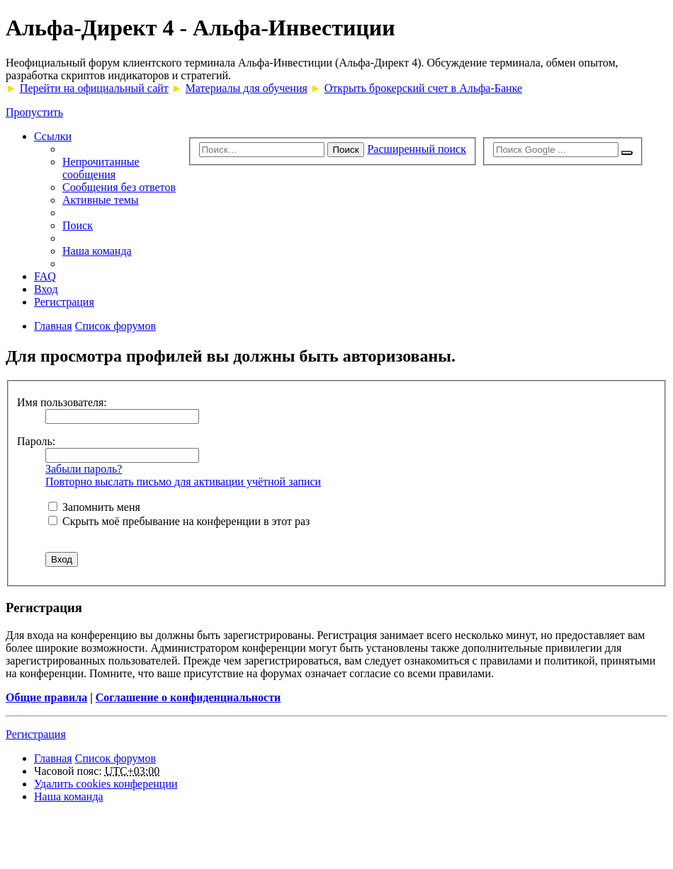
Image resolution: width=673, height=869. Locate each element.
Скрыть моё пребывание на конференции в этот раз (179, 521)
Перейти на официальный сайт (94, 88)
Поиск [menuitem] (77, 225)
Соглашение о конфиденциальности (188, 697)
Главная (53, 758)
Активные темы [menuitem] (100, 200)
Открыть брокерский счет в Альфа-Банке (423, 88)
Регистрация (36, 734)
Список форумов (115, 758)
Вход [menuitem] (46, 289)
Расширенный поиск (416, 149)
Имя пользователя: (62, 402)
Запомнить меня (94, 507)
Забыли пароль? (83, 469)
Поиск (346, 149)
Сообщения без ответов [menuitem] (119, 187)
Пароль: (36, 441)
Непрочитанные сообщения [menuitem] (101, 168)
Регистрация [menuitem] (64, 302)
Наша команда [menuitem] (97, 251)
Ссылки (53, 136)
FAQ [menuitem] (45, 276)
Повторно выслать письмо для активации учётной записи (183, 482)
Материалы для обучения (246, 88)
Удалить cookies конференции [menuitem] (106, 784)
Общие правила (46, 697)
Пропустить (34, 112)
